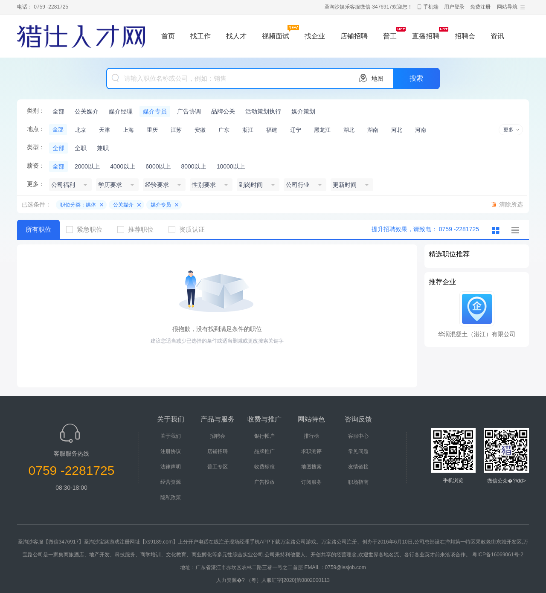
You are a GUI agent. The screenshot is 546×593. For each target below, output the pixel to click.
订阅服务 (311, 482)
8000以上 (193, 166)
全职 (81, 148)
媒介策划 (303, 111)
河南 (420, 130)
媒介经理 (121, 111)
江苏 (176, 130)
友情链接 (358, 467)
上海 (128, 130)
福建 (271, 130)
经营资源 (170, 482)
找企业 (315, 36)
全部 (58, 111)
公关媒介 (87, 111)
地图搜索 (311, 467)
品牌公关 (223, 111)
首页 (168, 36)
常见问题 (358, 451)
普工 (390, 36)
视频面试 (275, 36)
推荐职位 (139, 229)
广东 (223, 130)
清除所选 (511, 204)
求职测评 (311, 451)
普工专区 (217, 467)
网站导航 (507, 7)
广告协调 (189, 111)
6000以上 (158, 166)
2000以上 (87, 166)
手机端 (431, 7)
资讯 (497, 36)
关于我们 (170, 436)
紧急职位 (87, 229)
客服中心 (358, 436)
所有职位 (38, 229)
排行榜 (311, 436)
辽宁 (295, 130)
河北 (396, 130)
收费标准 (264, 467)
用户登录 (454, 7)
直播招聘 (425, 36)
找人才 (236, 36)
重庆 (152, 130)
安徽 (200, 130)
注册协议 (170, 451)
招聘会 (465, 36)
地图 (377, 78)
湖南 (372, 130)
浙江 (247, 130)
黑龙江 (322, 130)
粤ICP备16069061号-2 (497, 555)
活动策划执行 (263, 111)
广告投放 (264, 482)
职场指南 (358, 482)
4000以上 (122, 166)
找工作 (200, 36)
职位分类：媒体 (78, 205)
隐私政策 (170, 497)
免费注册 (480, 7)
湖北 (348, 130)
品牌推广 (264, 451)
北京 (80, 130)
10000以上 (231, 166)
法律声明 (170, 467)
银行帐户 (264, 436)
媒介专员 (155, 111)
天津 (104, 130)
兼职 (103, 148)
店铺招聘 (354, 36)
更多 (508, 130)
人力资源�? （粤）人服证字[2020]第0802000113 (273, 580)
